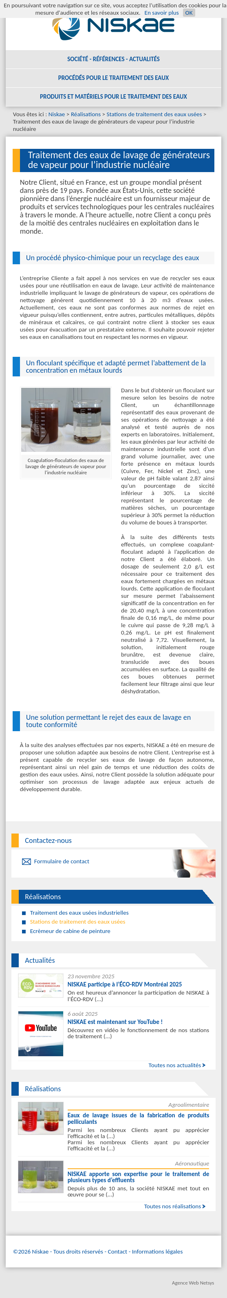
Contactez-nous (48, 840)
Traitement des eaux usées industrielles (79, 912)
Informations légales (157, 1251)
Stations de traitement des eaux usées (154, 114)
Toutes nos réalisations (172, 1206)
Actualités (40, 960)
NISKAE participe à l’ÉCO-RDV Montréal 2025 (125, 984)
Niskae (56, 114)
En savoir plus (161, 12)
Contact (118, 1251)
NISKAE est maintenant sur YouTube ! (115, 1022)
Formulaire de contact (61, 861)
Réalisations (86, 114)
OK (189, 12)
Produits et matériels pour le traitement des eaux (113, 96)
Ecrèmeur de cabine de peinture (70, 931)
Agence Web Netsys (193, 1283)
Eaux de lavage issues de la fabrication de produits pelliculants (138, 1118)
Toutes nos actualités (175, 1065)
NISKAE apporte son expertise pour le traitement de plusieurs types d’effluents (138, 1177)
